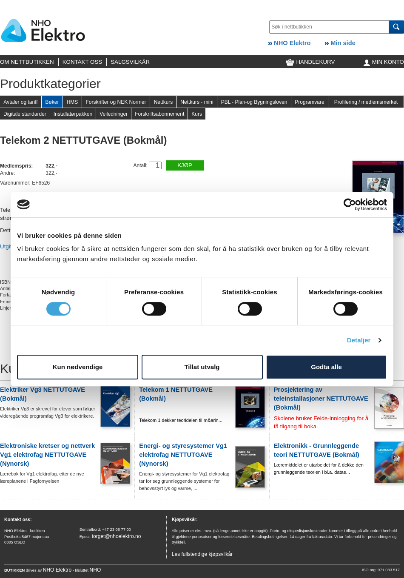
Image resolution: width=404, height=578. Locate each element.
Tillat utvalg (201, 366)
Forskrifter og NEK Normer (115, 102)
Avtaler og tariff (20, 102)
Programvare (309, 102)
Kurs (196, 114)
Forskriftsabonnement (159, 114)
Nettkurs (163, 102)
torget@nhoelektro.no (116, 536)
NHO (95, 570)
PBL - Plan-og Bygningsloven (254, 102)
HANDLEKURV (310, 62)
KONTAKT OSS (82, 62)
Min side (340, 43)
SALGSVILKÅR (130, 62)
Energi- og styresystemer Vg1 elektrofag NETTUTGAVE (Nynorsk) (183, 454)
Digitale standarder (24, 114)
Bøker (52, 102)
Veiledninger (114, 114)
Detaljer (359, 340)
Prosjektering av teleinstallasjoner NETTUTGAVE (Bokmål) (321, 398)
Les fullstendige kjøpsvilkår (202, 554)
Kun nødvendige (78, 366)
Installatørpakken (73, 114)
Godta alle (326, 366)
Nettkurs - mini (196, 102)
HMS (72, 102)
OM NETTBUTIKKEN (27, 62)
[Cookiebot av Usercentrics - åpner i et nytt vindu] (350, 204)
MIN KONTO (384, 62)
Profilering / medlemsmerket (366, 102)
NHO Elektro (289, 43)
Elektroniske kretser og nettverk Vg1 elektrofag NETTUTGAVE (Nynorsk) (47, 454)
